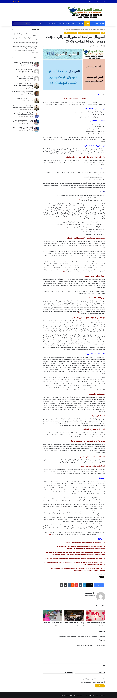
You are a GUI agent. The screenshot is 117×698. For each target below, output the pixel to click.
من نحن (74, 23)
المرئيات (81, 23)
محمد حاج (30, 80)
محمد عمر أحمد (29, 123)
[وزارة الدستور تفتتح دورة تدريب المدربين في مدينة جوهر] (52, 615)
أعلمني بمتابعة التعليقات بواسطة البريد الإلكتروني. (93, 679)
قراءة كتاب (61, 23)
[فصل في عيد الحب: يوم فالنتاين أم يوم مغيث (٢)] (95, 615)
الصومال (89, 32)
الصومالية (41, 23)
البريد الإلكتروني (101, 672)
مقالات (68, 23)
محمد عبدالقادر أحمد (28, 65)
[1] (80, 200)
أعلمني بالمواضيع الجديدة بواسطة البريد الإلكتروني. (92, 682)
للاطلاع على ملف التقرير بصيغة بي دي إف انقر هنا (74, 98)
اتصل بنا (48, 23)
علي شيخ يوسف (99, 46)
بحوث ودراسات (73, 32)
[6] (50, 534)
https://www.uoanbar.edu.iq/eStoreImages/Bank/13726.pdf (82, 542)
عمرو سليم (30, 88)
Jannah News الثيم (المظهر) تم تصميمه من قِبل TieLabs (70, 695)
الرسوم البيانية (94, 23)
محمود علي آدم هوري (28, 72)
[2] (64, 271)
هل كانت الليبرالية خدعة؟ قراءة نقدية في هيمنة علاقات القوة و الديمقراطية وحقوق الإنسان (23, 85)
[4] (45, 330)
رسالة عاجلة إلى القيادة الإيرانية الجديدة (23, 98)
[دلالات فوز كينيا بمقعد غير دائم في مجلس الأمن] (74, 615)
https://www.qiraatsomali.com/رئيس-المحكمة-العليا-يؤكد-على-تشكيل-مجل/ (85, 548)
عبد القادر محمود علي (28, 116)
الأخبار (87, 23)
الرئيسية (102, 23)
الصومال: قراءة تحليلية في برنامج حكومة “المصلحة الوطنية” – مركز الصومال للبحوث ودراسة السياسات (81, 636)
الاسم (103, 665)
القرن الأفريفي (82, 32)
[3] (78, 312)
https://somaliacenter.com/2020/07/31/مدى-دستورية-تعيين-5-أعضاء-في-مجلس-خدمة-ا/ (75, 554)
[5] (66, 389)
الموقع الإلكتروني (69, 672)
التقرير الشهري (96, 32)
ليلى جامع (30, 94)
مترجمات (54, 23)
